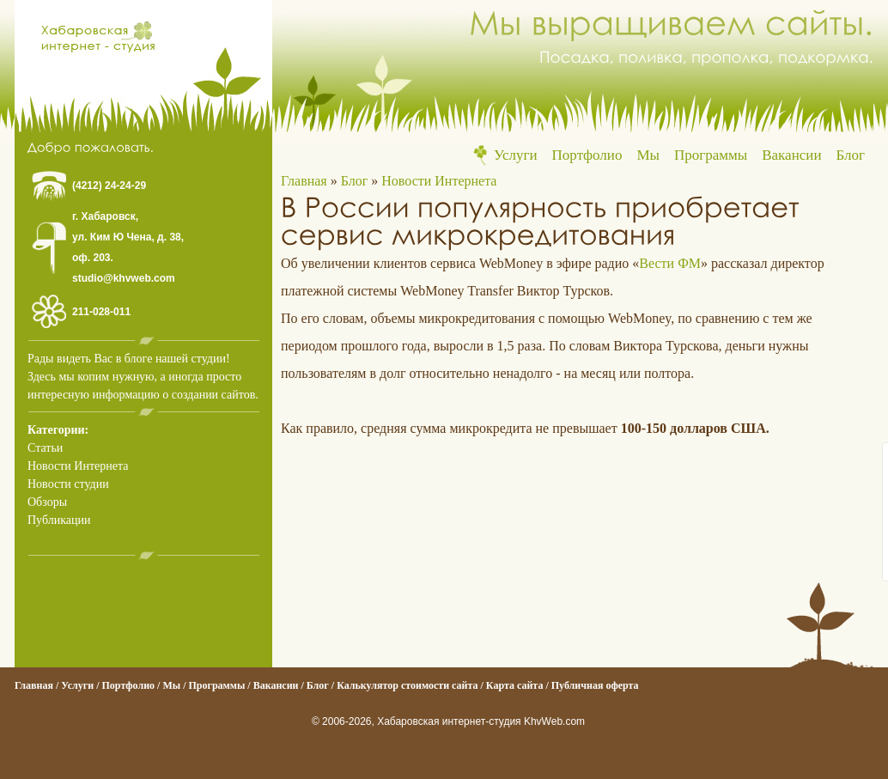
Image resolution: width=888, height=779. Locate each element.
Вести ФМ (670, 263)
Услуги (516, 155)
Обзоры (47, 502)
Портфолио (587, 155)
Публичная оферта (595, 685)
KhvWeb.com (554, 721)
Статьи (45, 447)
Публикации (58, 520)
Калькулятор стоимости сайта (407, 685)
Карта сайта (515, 685)
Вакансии (791, 155)
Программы (710, 155)
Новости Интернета (77, 465)
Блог (851, 155)
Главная (304, 180)
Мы (648, 155)
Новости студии (68, 484)
